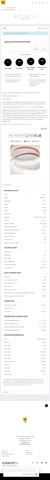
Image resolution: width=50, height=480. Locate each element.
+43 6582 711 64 (25, 442)
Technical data (7, 184)
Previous (34, 173)
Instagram (37, 462)
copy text (44, 128)
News (3, 450)
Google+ (27, 141)
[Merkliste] (36, 3)
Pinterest (41, 462)
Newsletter (5, 452)
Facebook (19, 141)
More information (28, 474)
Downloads (6, 392)
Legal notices (5, 456)
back (5, 28)
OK (36, 474)
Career (27, 450)
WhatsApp (36, 141)
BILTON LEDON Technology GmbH (12, 2)
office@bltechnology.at (25, 444)
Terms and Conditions (7, 454)
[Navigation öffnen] (47, 3)
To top (46, 405)
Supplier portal (29, 452)
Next (38, 173)
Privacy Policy (28, 454)
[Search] (32, 3)
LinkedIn (46, 462)
